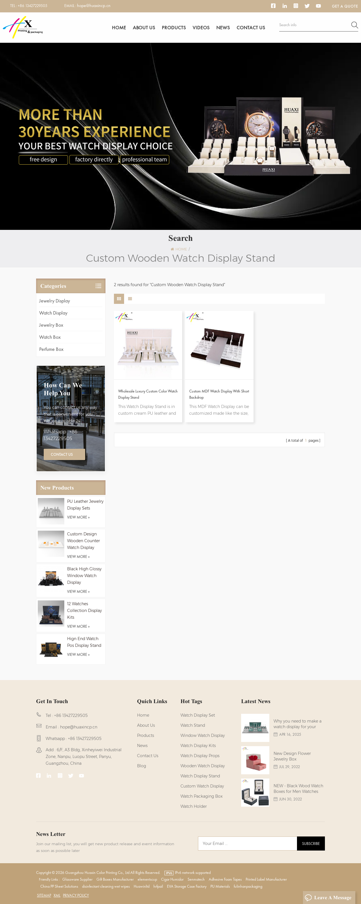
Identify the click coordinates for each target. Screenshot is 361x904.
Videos (201, 27)
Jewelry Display (54, 300)
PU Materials (220, 886)
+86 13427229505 (32, 5)
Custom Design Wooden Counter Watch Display (83, 540)
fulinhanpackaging (248, 886)
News (223, 27)
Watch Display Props (199, 755)
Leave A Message (328, 898)
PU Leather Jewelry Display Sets (85, 505)
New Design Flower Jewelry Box (292, 756)
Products (174, 27)
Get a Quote (345, 6)
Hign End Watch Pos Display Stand (84, 642)
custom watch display (202, 786)
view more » (78, 517)
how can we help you (63, 389)
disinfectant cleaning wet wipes (106, 886)
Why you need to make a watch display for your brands (298, 724)
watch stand (192, 725)
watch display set (197, 715)
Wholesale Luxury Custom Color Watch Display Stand (148, 394)
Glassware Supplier (77, 879)
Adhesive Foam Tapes (225, 879)
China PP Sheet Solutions (59, 886)
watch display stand (200, 776)
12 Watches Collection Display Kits (84, 610)
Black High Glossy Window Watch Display (84, 575)
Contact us (251, 27)
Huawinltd (141, 886)
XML (57, 895)
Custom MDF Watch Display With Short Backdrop (219, 394)
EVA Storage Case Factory (186, 886)
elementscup (147, 879)
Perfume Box (51, 349)
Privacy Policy (76, 895)
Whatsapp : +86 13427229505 (60, 435)
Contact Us (62, 454)
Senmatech (196, 879)
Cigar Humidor (172, 879)
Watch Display (53, 312)
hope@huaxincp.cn (94, 5)
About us (144, 27)
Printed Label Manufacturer (266, 879)
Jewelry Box (51, 325)
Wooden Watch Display (202, 765)
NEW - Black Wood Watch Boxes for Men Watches (298, 788)
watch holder (193, 806)
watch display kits (198, 745)
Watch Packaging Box (201, 796)
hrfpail (158, 886)
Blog (141, 765)
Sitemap (44, 895)
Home (119, 27)
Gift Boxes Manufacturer (115, 879)
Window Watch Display (202, 735)
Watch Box (50, 337)
